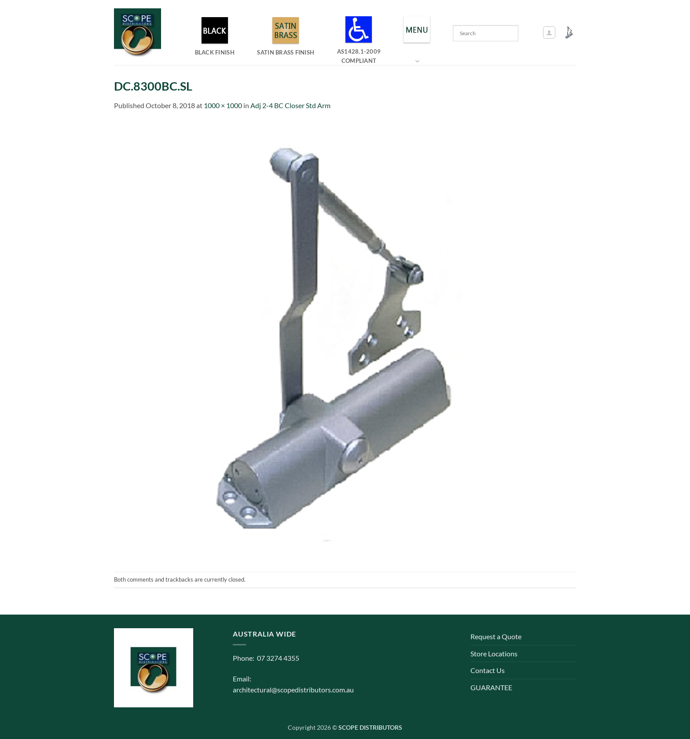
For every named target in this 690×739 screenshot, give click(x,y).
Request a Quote (495, 636)
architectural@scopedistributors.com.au (293, 689)
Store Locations (494, 653)
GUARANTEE (491, 687)
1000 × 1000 (223, 105)
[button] (549, 32)
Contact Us (487, 670)
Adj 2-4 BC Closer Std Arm (290, 105)
